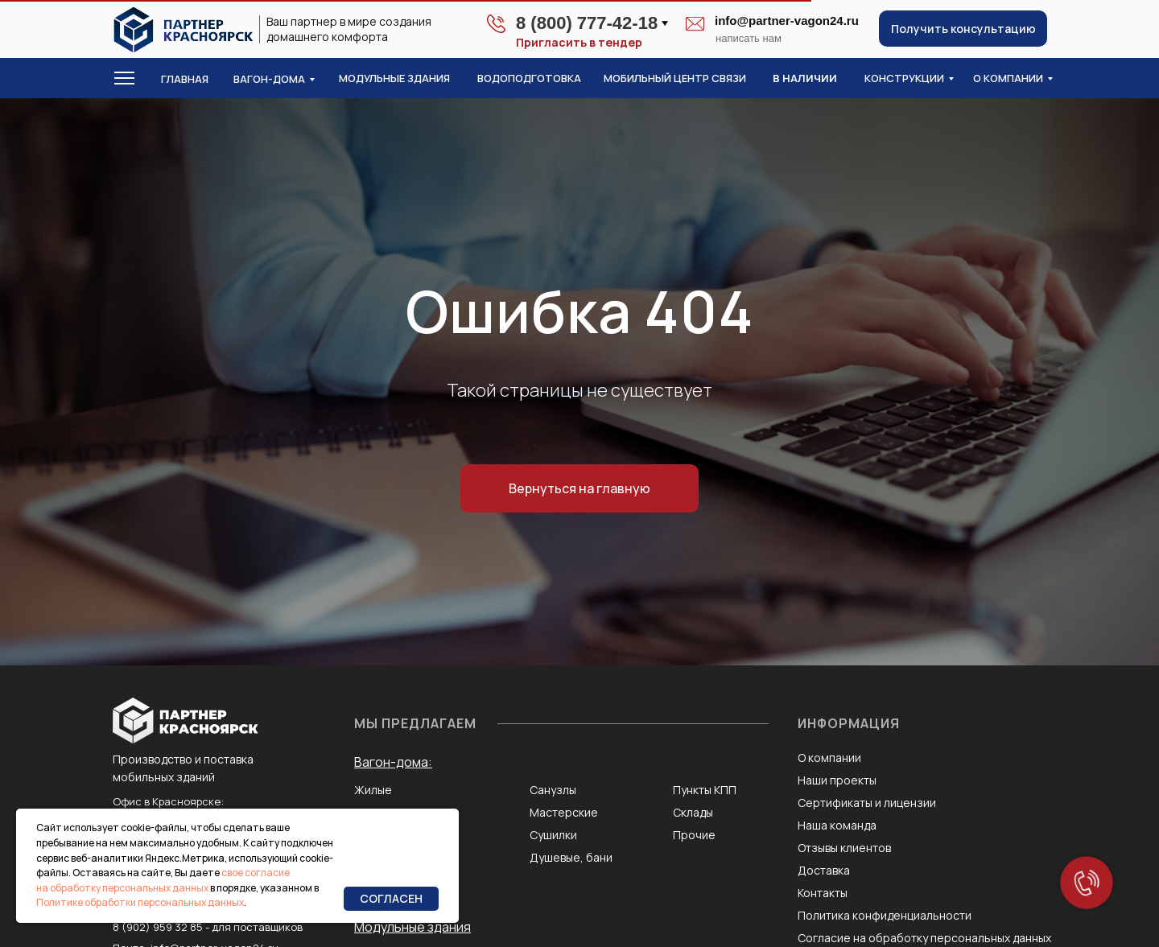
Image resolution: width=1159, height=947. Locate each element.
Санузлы (553, 789)
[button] (963, 28)
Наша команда (837, 825)
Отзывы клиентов (844, 847)
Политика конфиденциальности (884, 915)
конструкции (904, 78)
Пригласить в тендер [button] (579, 42)
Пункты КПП (704, 789)
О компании (829, 757)
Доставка (824, 870)
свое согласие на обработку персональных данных (163, 880)
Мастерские (564, 812)
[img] (183, 29)
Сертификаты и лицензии (867, 802)
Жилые (373, 789)
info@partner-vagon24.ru (787, 20)
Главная (184, 79)
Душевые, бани (571, 857)
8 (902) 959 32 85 (158, 927)
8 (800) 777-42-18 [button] (587, 23)
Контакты (823, 892)
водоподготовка (529, 78)
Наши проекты (837, 780)
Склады (693, 812)
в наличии (805, 78)
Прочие (694, 834)
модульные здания (394, 78)
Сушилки (553, 834)
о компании (1008, 78)
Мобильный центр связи (675, 78)
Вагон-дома (269, 79)
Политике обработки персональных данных (140, 902)
